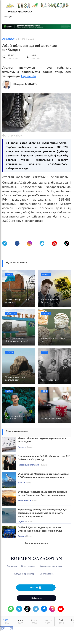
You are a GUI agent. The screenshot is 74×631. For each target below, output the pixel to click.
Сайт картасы (47, 573)
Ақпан (34, 622)
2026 (7, 622)
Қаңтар (20, 622)
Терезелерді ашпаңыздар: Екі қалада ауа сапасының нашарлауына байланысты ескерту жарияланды (42, 513)
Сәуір (61, 622)
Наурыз (47, 622)
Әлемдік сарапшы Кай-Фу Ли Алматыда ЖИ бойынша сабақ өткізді (44, 457)
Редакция (12, 566)
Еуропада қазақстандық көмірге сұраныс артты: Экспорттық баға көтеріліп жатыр (42, 493)
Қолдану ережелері (24, 573)
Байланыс (36, 598)
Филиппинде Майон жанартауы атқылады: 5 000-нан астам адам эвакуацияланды (43, 475)
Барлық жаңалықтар (36, 543)
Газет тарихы (28, 566)
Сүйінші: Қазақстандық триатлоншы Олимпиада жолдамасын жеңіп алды (40, 529)
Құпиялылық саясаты (51, 566)
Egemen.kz (28, 76)
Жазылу (36, 587)
